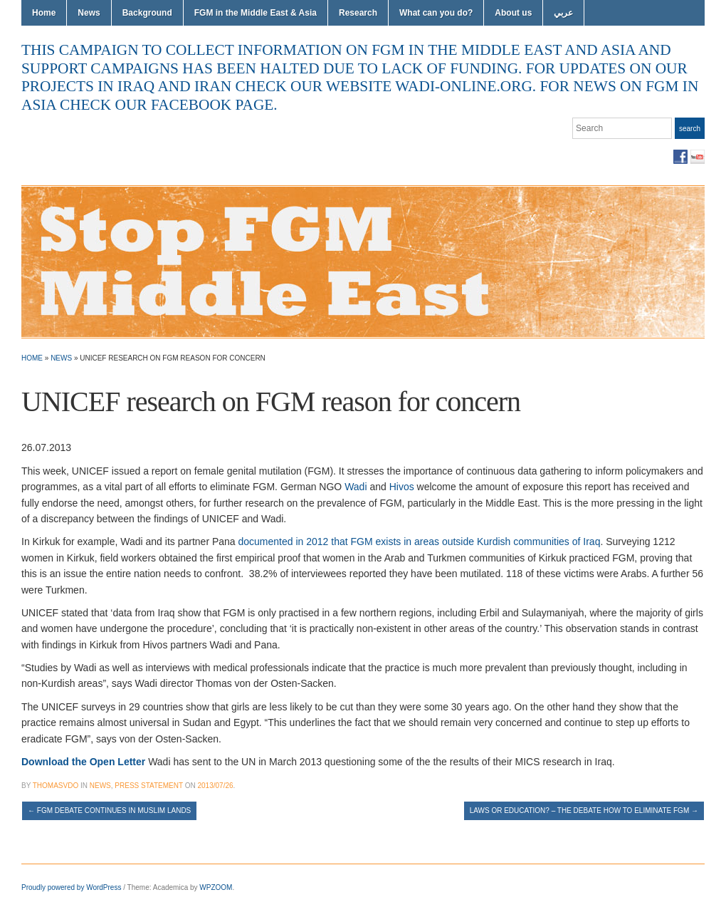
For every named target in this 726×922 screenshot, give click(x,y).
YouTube (697, 157)
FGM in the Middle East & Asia (255, 13)
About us (513, 13)
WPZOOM (215, 887)
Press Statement (149, 785)
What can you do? (436, 13)
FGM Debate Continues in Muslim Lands (109, 810)
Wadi (355, 486)
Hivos (401, 486)
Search (689, 129)
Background (147, 13)
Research (358, 13)
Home (44, 13)
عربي (563, 13)
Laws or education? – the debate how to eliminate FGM (584, 810)
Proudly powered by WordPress (71, 887)
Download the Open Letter (84, 761)
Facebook (680, 157)
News (89, 13)
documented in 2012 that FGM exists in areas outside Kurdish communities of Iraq (419, 541)
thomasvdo (55, 785)
